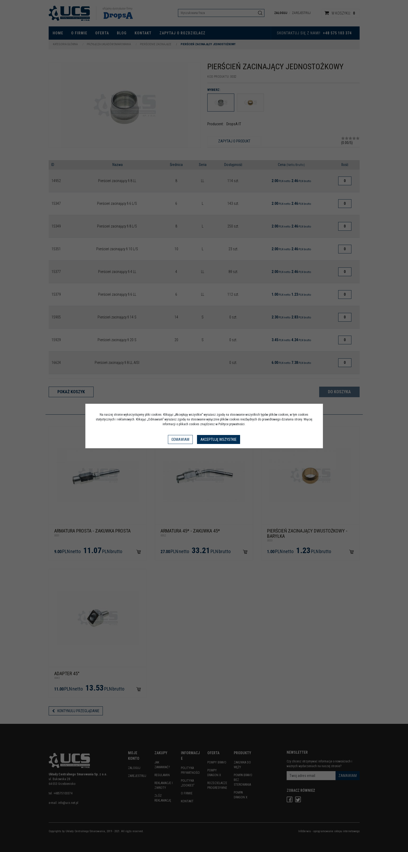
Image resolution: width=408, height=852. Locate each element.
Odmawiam (180, 439)
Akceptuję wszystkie (218, 439)
